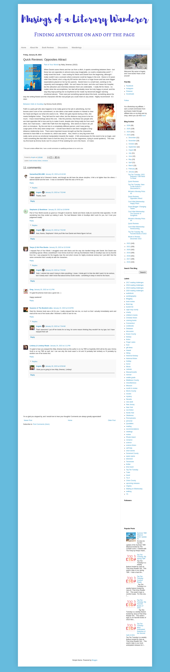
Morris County (131, 391)
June (130, 156)
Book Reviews (48, 47)
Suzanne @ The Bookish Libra (41, 308)
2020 (129, 250)
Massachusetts (131, 372)
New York (129, 407)
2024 (129, 132)
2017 (129, 259)
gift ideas (129, 348)
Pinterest (129, 91)
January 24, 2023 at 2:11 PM (60, 346)
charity (128, 312)
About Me (34, 47)
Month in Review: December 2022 (134, 238)
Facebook (129, 86)
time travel (129, 467)
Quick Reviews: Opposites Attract (135, 197)
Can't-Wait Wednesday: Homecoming (136, 228)
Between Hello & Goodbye (33, 104)
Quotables (129, 423)
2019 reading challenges (135, 288)
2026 (129, 125)
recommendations (132, 429)
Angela (38, 192)
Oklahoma (129, 415)
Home (23, 47)
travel (128, 475)
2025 (129, 129)
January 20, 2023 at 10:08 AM (58, 210)
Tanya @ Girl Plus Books (39, 247)
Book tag (129, 304)
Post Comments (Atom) (41, 424)
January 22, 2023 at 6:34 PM (63, 308)
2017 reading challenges (135, 282)
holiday (128, 361)
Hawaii (128, 350)
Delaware (129, 328)
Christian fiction (131, 318)
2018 (129, 256)
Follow (126, 100)
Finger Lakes (130, 342)
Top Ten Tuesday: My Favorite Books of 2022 (137, 233)
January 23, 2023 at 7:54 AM (55, 326)
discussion (130, 331)
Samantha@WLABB (37, 174)
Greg (31, 289)
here (143, 116)
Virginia (128, 486)
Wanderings (77, 47)
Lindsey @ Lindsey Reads (39, 346)
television (129, 459)
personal (129, 421)
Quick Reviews (133, 181)
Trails (128, 472)
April (130, 162)
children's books (132, 315)
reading (128, 426)
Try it (128, 478)
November (132, 141)
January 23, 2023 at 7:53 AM (55, 270)
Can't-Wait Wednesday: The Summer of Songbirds (136, 213)
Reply (32, 183)
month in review (131, 388)
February (132, 169)
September (133, 147)
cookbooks (130, 326)
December (132, 138)
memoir (128, 375)
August (131, 150)
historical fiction (131, 358)
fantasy (128, 337)
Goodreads (130, 94)
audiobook (129, 293)
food (127, 345)
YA (127, 494)
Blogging (129, 299)
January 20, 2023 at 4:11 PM (44, 289)
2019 (129, 253)
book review (33, 160)
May (130, 159)
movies (128, 394)
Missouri (129, 386)
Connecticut (130, 323)
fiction (39, 160)
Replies (34, 188)
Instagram (129, 88)
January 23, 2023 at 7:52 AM (55, 192)
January (132, 172)
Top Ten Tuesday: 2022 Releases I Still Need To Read (136, 176)
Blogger (94, 660)
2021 (129, 247)
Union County (131, 480)
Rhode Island (131, 437)
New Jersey (130, 404)
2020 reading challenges (135, 291)
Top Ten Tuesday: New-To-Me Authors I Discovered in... (136, 186)
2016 (129, 262)
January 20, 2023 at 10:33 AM (59, 247)
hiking (128, 353)
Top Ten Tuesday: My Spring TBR (141, 557)
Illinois (128, 367)
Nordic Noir (130, 413)
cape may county (132, 310)
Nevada (129, 399)
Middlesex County (132, 380)
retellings (129, 432)
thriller (128, 464)
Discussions (63, 47)
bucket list (129, 307)
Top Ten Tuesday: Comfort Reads (140, 579)
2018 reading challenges (135, 285)
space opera (130, 456)
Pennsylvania (131, 418)
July (130, 153)
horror (128, 364)
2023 (129, 135)
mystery (129, 396)
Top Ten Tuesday (132, 470)
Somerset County (132, 453)
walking (128, 491)
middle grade (130, 377)
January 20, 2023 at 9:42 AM (56, 174)
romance (45, 160)
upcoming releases (133, 483)
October (132, 144)
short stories (130, 451)
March (131, 165)
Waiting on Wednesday (134, 489)
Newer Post (28, 420)
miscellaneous (131, 383)
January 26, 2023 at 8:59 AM (55, 366)
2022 (129, 243)
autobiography (131, 296)
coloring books (131, 320)
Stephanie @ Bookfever (38, 210)
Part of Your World (51, 65)
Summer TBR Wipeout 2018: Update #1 (142, 536)
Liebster (129, 369)
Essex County (131, 334)
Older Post (112, 420)
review (128, 434)
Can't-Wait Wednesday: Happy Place (136, 202)
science (129, 443)
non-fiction (129, 410)
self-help (129, 448)
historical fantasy (132, 356)
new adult (129, 402)
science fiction (131, 445)
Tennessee (130, 462)
